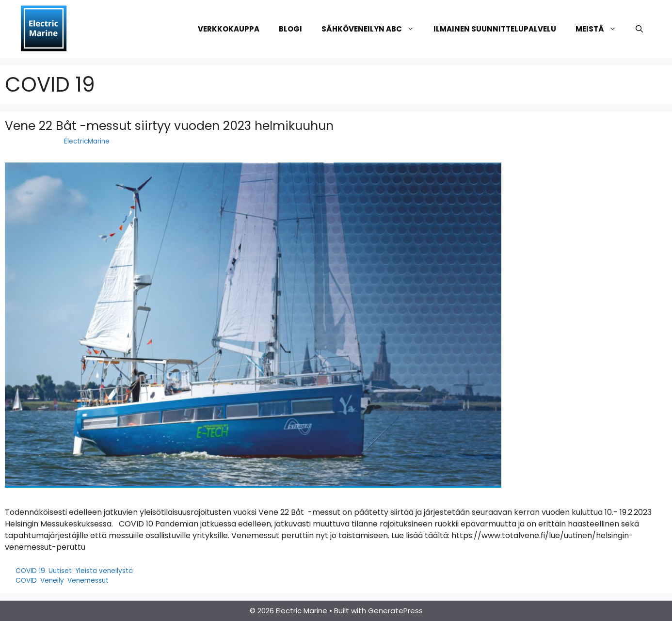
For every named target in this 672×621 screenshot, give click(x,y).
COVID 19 (30, 570)
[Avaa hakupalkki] (639, 29)
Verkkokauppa (228, 29)
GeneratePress (395, 610)
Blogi (290, 29)
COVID (26, 580)
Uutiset (60, 570)
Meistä (601, 29)
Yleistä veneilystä (104, 570)
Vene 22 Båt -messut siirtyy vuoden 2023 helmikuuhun (169, 125)
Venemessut (88, 580)
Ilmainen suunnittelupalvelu (494, 29)
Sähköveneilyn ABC (372, 29)
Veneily (52, 580)
